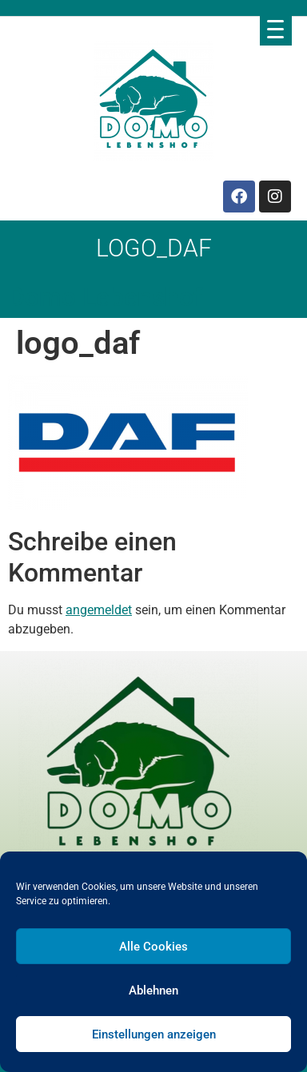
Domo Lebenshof (105, 297)
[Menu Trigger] (276, 29)
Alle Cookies (153, 946)
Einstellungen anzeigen (154, 1034)
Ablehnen (153, 990)
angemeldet (99, 609)
